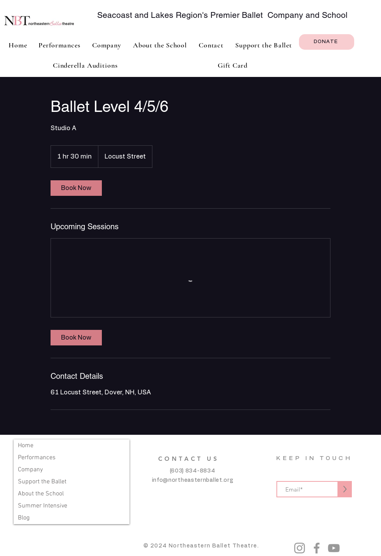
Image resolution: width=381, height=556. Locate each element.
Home (25, 446)
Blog (24, 518)
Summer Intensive (42, 506)
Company (30, 470)
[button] (107, 45)
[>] (345, 489)
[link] (76, 188)
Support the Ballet (42, 482)
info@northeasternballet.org (192, 480)
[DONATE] (326, 42)
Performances (37, 458)
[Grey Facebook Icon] (316, 548)
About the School (41, 494)
